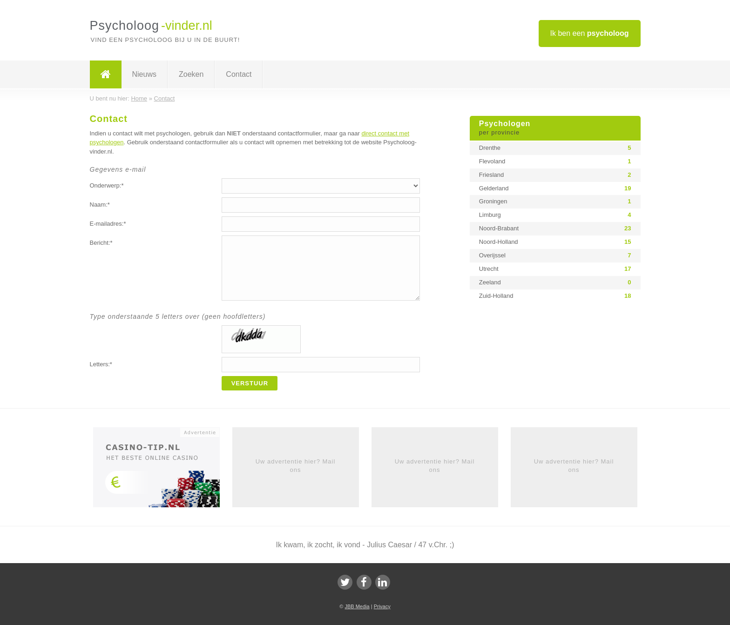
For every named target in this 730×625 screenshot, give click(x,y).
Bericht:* (101, 242)
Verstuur (250, 383)
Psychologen (555, 128)
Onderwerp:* (107, 185)
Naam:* (100, 204)
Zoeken (191, 74)
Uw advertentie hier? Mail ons (296, 465)
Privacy (382, 606)
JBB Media (357, 606)
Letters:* (101, 364)
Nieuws (144, 74)
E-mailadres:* (108, 223)
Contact (238, 74)
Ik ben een (589, 33)
